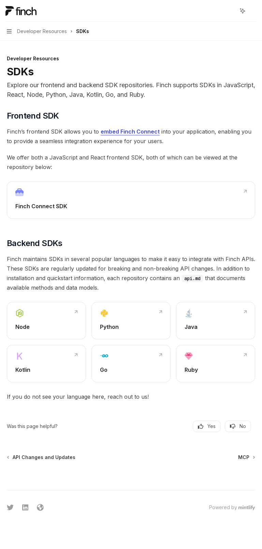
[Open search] (229, 10)
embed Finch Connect (130, 131)
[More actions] (253, 11)
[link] (131, 200)
